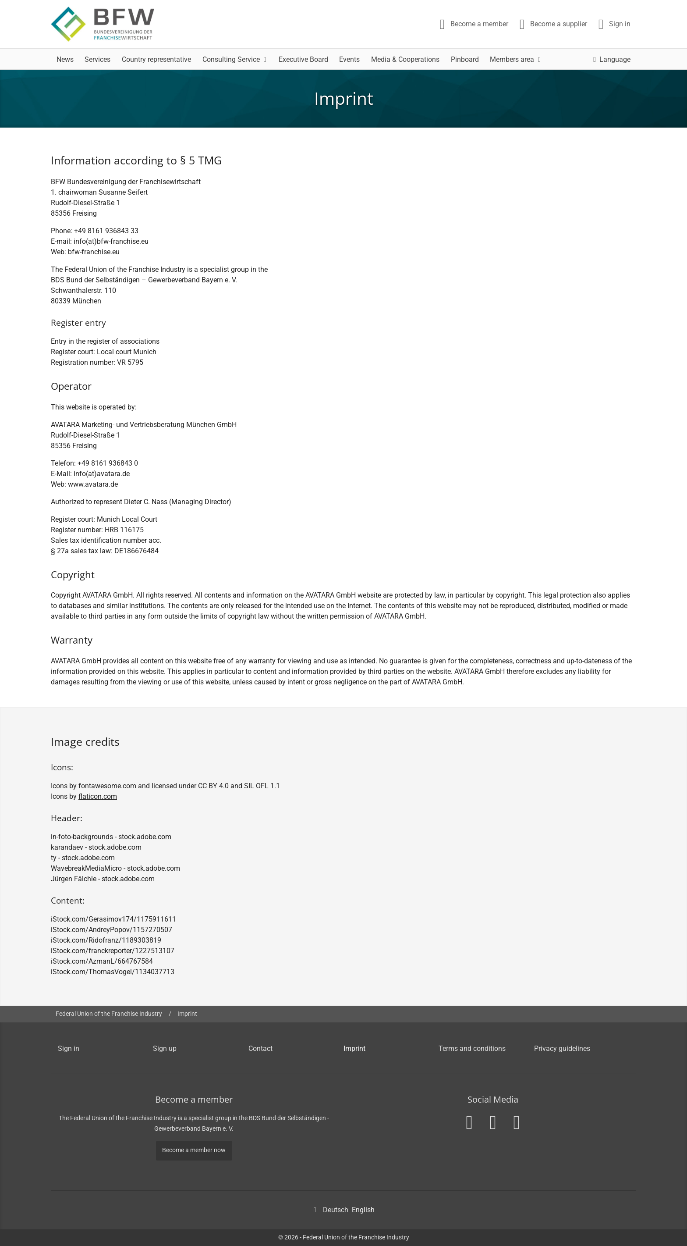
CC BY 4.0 (213, 786)
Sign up (165, 1048)
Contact (260, 1048)
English (363, 1210)
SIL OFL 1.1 (262, 786)
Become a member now (194, 1150)
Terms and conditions (472, 1048)
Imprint (187, 1014)
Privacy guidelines (562, 1048)
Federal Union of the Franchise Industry (109, 1014)
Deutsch (335, 1210)
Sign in (68, 1048)
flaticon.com (97, 796)
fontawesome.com (107, 786)
